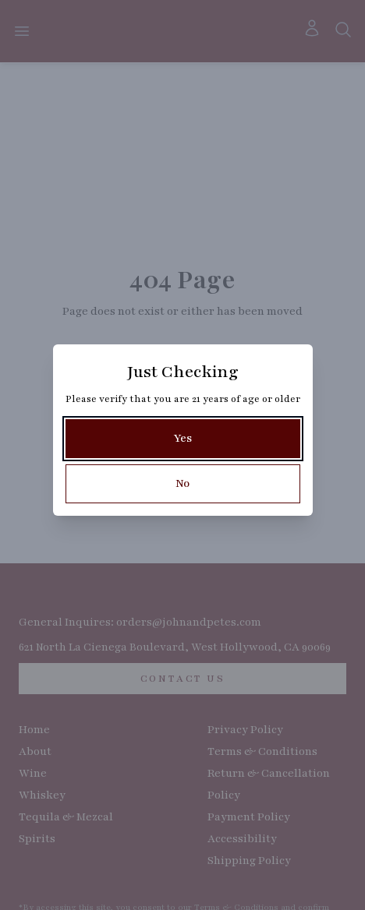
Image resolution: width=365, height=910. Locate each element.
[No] (183, 483)
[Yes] (183, 438)
